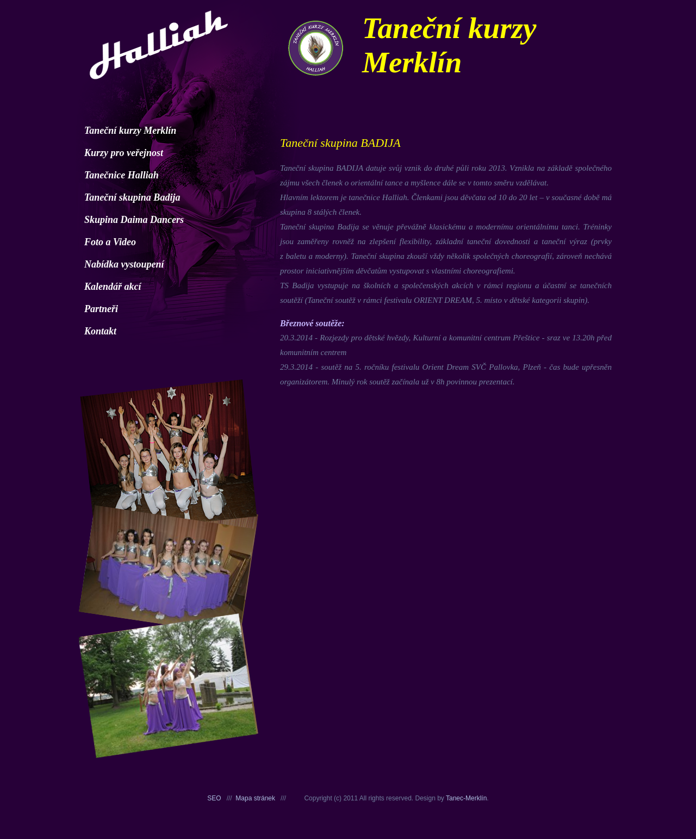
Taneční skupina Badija (132, 197)
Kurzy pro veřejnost (123, 152)
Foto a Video (110, 242)
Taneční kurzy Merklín (130, 130)
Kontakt (100, 331)
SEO (214, 798)
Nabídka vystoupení (124, 264)
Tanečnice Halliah (121, 175)
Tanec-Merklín (466, 798)
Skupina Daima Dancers (134, 219)
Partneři (101, 308)
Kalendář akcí (112, 286)
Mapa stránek (255, 798)
